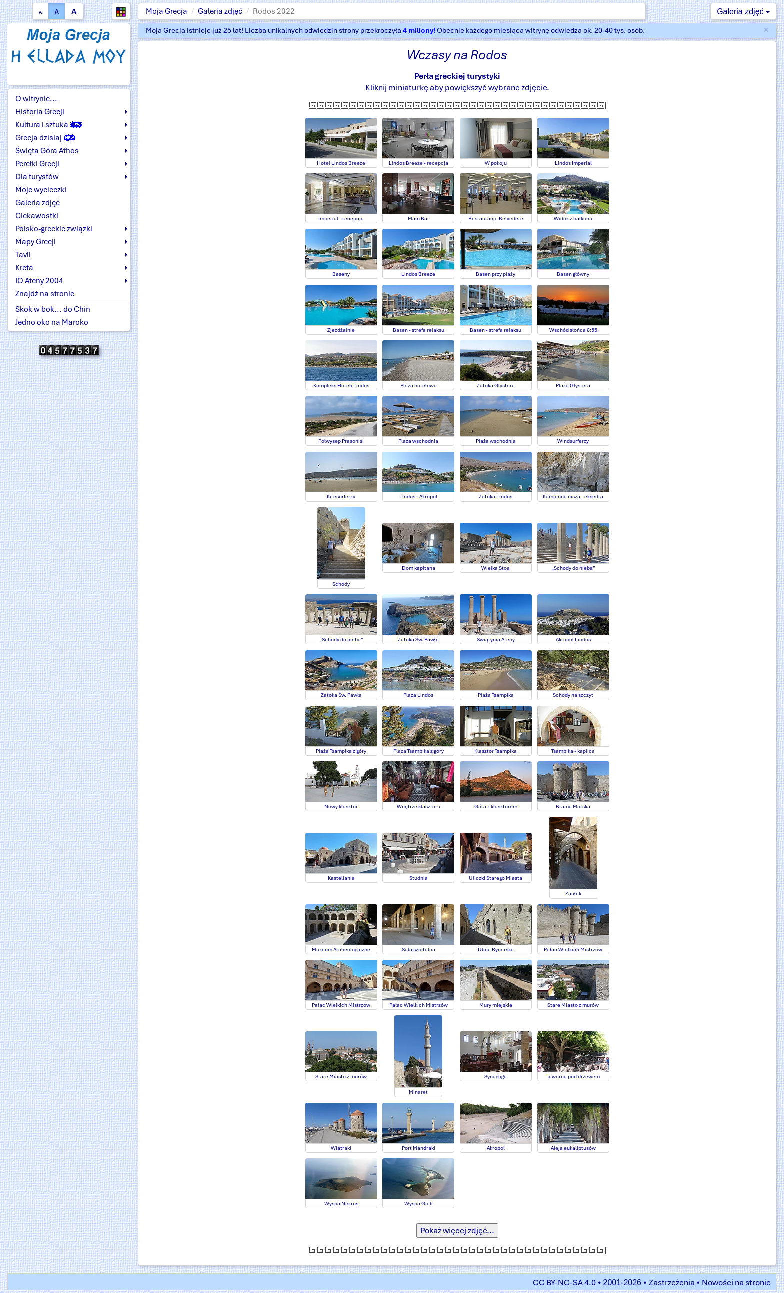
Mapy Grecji (36, 242)
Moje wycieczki (41, 190)
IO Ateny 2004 (40, 281)
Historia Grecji (40, 112)
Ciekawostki (37, 216)
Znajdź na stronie (45, 294)
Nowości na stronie (736, 1282)
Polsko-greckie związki (54, 229)
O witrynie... (37, 99)
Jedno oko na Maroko (52, 322)
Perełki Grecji (38, 164)
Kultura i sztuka (49, 125)
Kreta (25, 268)
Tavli (23, 255)
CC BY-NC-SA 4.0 (564, 1282)
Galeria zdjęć (220, 11)
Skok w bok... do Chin (53, 309)
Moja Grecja (167, 11)
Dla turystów (37, 177)
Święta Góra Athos (47, 151)
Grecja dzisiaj (46, 138)
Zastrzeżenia (672, 1282)
